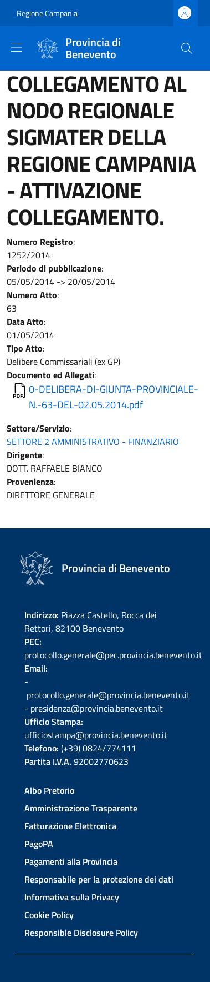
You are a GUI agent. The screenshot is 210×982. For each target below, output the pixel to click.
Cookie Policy (49, 914)
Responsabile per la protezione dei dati (98, 879)
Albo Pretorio (49, 790)
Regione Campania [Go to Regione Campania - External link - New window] (47, 13)
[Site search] (186, 48)
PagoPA (38, 843)
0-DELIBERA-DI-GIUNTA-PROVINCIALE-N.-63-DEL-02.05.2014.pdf (113, 397)
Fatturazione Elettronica (70, 826)
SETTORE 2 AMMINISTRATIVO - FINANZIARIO (93, 441)
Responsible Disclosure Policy (81, 932)
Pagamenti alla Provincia (70, 861)
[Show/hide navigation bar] (17, 48)
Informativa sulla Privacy (71, 897)
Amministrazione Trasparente (80, 808)
